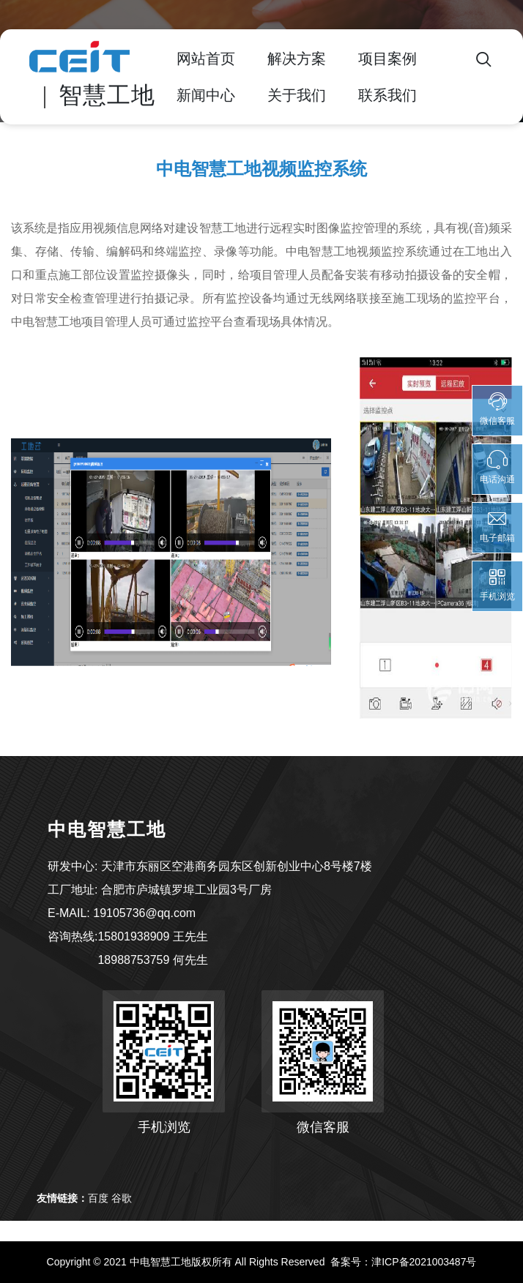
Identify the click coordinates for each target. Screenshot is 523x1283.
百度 (98, 1198)
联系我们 (387, 95)
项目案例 (387, 59)
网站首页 (206, 59)
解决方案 (296, 59)
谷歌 (121, 1198)
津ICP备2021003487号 (423, 1262)
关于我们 (296, 95)
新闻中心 (206, 95)
